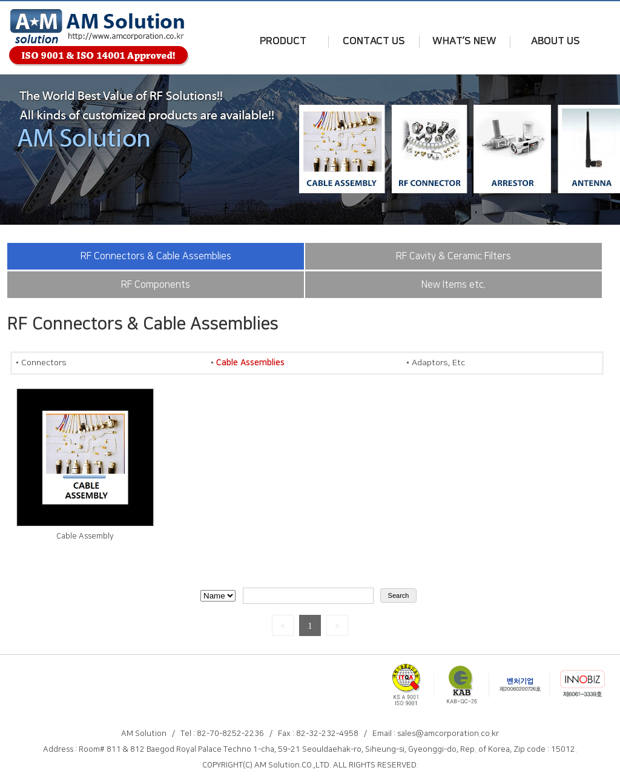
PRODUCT (283, 41)
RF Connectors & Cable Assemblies (156, 256)
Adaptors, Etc (438, 363)
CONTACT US (374, 41)
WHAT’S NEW (464, 41)
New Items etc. (453, 284)
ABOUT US (555, 41)
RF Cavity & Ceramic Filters (453, 256)
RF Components (155, 284)
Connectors (44, 363)
